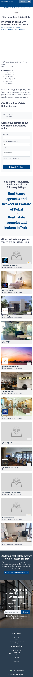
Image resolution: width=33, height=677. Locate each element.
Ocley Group (6, 417)
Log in (16, 639)
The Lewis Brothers (8, 291)
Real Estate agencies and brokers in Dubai (17, 7)
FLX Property (6, 341)
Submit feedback (16, 167)
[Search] (23, 1)
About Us (16, 637)
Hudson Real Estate (8, 392)
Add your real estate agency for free (16, 572)
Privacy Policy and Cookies (16, 654)
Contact (16, 661)
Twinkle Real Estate (8, 518)
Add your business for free (16, 641)
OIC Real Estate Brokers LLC (10, 265)
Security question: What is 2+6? (11, 158)
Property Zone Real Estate (10, 366)
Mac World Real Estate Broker (11, 492)
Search (26, 612)
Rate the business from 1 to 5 (11, 141)
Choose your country (16, 670)
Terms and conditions (16, 650)
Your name (6, 134)
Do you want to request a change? (10, 27)
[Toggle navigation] (3, 5)
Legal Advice (16, 652)
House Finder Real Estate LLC (11, 467)
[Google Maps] (16, 46)
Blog (16, 643)
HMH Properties (7, 442)
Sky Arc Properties (8, 316)
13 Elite (4, 543)
